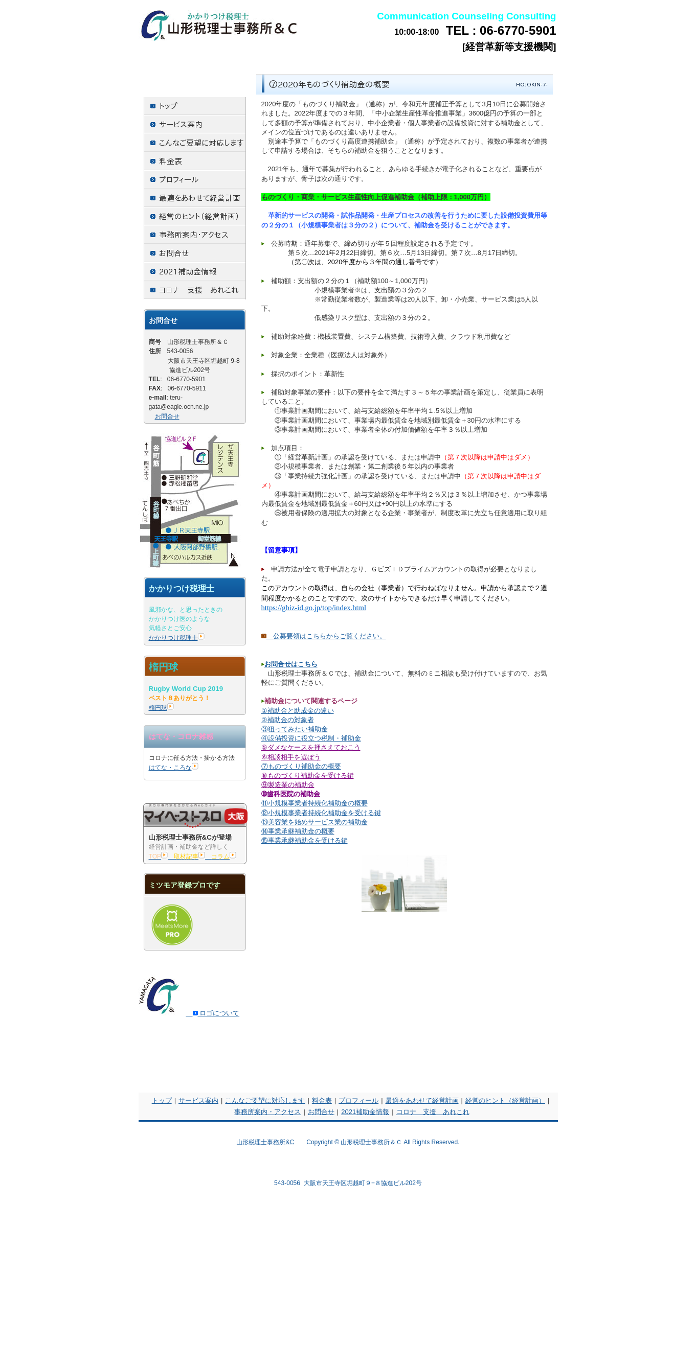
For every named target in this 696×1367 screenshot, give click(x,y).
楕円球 (161, 707)
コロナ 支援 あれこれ (432, 1112)
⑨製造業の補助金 (288, 785)
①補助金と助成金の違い (297, 710)
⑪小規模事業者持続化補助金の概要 (314, 803)
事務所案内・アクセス (267, 1112)
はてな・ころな (173, 767)
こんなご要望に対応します (265, 1100)
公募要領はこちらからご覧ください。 (323, 636)
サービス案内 (198, 1100)
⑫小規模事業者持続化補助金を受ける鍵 (321, 813)
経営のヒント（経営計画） (505, 1100)
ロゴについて (213, 1013)
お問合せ (167, 416)
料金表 (322, 1100)
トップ (162, 1100)
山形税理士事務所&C (265, 1142)
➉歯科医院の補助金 (290, 794)
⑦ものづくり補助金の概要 (301, 766)
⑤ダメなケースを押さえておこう (311, 747)
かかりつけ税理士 (177, 637)
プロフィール (358, 1100)
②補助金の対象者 (287, 720)
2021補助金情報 (365, 1112)
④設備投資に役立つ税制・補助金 (311, 738)
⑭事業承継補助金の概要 (297, 831)
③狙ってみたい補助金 (294, 729)
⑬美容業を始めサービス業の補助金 (314, 822)
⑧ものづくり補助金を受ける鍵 (307, 775)
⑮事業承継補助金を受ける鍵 (304, 840)
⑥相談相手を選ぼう (291, 757)
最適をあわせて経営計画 (422, 1100)
